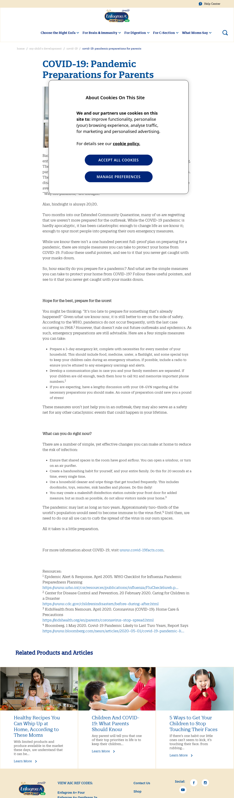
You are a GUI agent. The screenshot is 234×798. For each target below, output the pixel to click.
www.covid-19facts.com (141, 550)
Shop (137, 791)
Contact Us (141, 783)
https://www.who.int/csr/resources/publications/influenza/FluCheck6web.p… (110, 587)
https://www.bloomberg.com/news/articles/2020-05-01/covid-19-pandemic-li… (113, 631)
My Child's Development (45, 48)
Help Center (212, 4)
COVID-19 (72, 48)
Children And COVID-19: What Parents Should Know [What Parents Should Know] (115, 723)
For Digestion (135, 33)
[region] (118, 137)
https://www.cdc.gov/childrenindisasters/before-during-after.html (101, 604)
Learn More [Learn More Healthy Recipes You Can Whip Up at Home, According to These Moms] (23, 761)
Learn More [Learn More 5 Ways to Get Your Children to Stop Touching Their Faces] (179, 755)
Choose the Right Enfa (58, 33)
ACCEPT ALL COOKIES (118, 160)
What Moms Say (195, 33)
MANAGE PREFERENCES (118, 176)
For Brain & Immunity (100, 33)
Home (21, 48)
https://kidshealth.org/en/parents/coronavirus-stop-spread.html (98, 620)
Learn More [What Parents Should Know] (101, 751)
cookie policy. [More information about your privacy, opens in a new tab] (126, 143)
